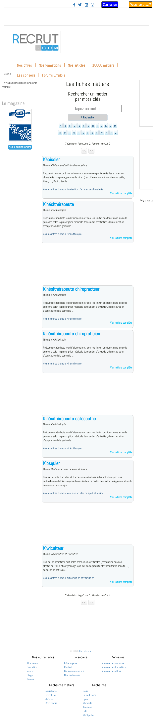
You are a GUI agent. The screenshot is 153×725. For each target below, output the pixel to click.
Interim (30, 671)
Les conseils (26, 75)
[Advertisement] (87, 267)
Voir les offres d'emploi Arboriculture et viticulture (68, 578)
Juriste (49, 699)
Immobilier (50, 695)
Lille (85, 711)
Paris (85, 691)
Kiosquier (51, 463)
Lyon (85, 699)
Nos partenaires (72, 675)
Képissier (51, 159)
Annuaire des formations (114, 667)
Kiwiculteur (53, 548)
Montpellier (88, 715)
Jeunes (30, 679)
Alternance (32, 663)
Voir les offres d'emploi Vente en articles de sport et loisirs (73, 493)
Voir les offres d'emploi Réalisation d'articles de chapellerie (73, 189)
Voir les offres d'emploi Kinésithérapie (62, 234)
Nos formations (50, 65)
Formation (32, 667)
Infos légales (70, 663)
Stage (30, 675)
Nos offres (24, 65)
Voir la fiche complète (121, 193)
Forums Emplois (53, 75)
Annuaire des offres (111, 671)
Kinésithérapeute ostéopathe (69, 419)
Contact (68, 667)
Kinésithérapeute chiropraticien (71, 334)
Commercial (51, 703)
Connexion (110, 4)
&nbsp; (76, 17)
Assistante (51, 691)
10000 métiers (103, 65)
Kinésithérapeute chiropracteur (71, 289)
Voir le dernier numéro (20, 147)
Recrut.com (85, 651)
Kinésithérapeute (58, 204)
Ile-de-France (89, 695)
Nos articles (76, 65)
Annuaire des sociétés (113, 663)
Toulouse (87, 707)
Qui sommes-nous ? (74, 671)
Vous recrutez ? (140, 4)
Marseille (87, 703)
